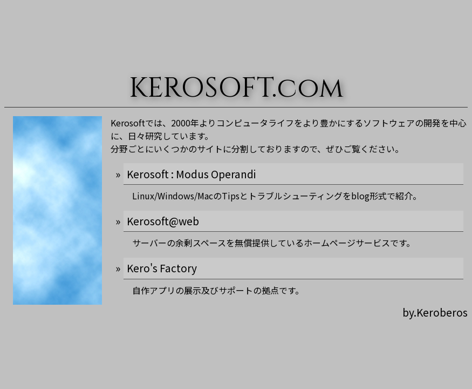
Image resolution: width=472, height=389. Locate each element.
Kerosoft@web (163, 221)
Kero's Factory (162, 268)
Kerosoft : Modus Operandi (191, 174)
